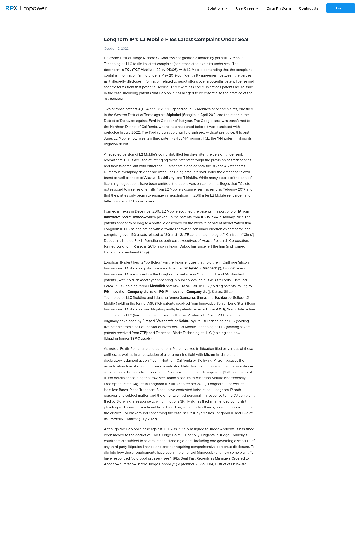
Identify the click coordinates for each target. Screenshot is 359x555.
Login (341, 8)
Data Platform (279, 8)
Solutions (215, 8)
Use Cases (245, 8)
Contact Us (308, 8)
